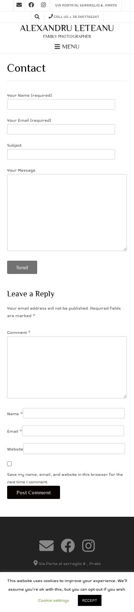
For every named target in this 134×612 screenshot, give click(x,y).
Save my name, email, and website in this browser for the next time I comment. (65, 478)
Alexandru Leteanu (67, 28)
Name (15, 413)
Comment (19, 332)
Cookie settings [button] (53, 600)
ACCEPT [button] (89, 600)
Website (15, 449)
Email (14, 431)
